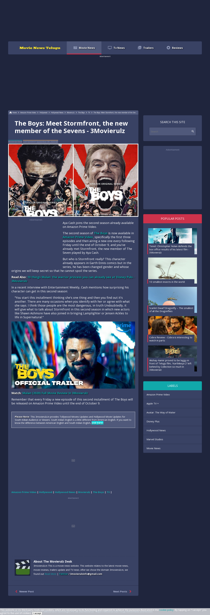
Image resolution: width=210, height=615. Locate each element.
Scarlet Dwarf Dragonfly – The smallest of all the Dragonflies (171, 309)
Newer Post (24, 591)
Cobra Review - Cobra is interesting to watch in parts (170, 339)
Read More (50, 573)
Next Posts (123, 591)
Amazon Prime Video (78, 237)
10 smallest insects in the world (167, 281)
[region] (105, 20)
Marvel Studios (155, 439)
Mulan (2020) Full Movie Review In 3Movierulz (55, 393)
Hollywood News (156, 430)
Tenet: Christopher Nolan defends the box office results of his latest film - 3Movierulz (170, 249)
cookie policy (166, 609)
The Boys (100, 233)
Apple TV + (153, 403)
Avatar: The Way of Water (161, 412)
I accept (37, 613)
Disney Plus (153, 421)
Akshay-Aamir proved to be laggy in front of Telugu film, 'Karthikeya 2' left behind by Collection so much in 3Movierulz (170, 365)
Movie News (154, 448)
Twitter (63, 573)
